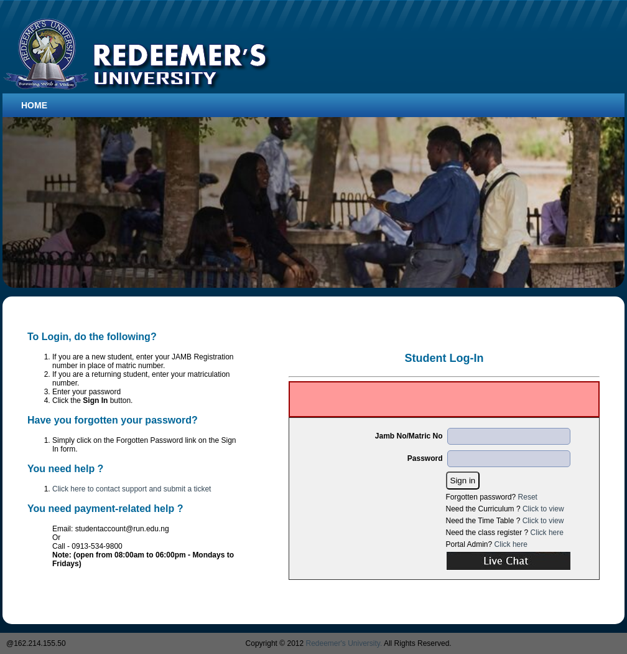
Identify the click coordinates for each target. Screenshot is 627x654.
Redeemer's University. (344, 643)
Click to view (543, 509)
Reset (527, 497)
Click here (547, 532)
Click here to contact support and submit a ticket (131, 489)
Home (34, 105)
